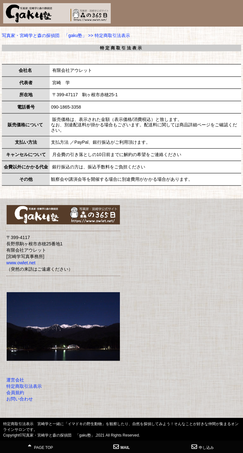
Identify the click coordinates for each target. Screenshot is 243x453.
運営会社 (15, 379)
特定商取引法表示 (24, 386)
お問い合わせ (19, 398)
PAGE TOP (40, 447)
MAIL (121, 447)
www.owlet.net (20, 262)
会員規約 (15, 392)
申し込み (202, 447)
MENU (235, 11)
